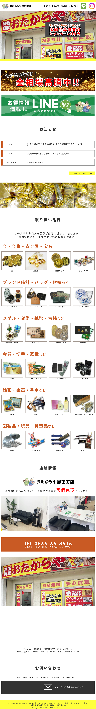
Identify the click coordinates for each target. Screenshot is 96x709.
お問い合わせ (73, 6)
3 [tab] (48, 56)
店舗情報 (64, 6)
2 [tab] (45, 56)
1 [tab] (41, 56)
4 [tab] (51, 56)
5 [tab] (55, 56)
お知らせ (47, 6)
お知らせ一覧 (80, 173)
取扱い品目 (55, 6)
